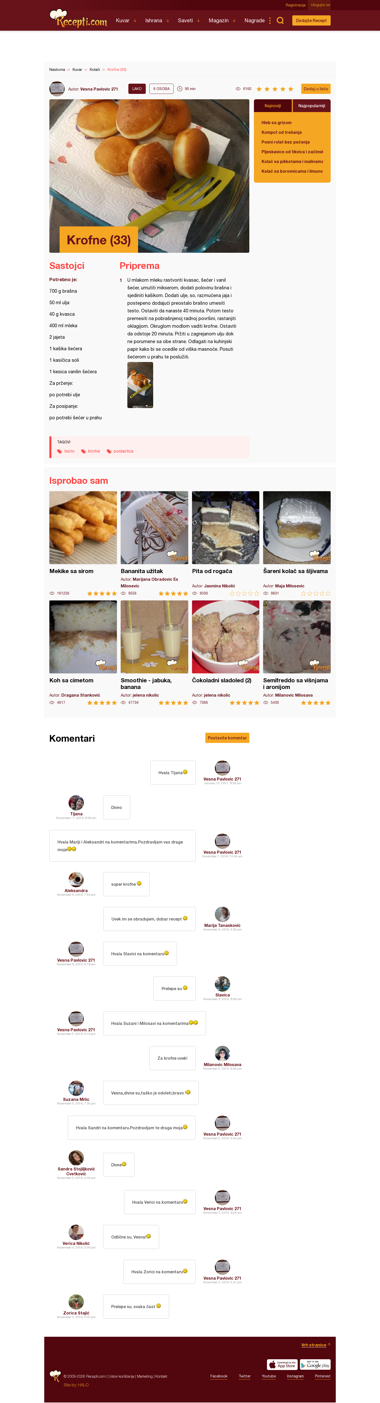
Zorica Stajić (76, 1313)
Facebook (218, 1377)
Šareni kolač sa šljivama (297, 543)
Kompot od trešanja (282, 132)
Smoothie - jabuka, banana (154, 652)
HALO (83, 1385)
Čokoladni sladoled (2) (226, 652)
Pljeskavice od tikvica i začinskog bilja (292, 151)
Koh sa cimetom (83, 652)
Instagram (295, 1377)
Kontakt (161, 1377)
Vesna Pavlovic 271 (99, 88)
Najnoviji (273, 105)
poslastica (123, 451)
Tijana (76, 813)
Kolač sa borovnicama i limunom (292, 171)
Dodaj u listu (316, 88)
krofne (94, 451)
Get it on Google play (315, 1365)
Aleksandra (76, 891)
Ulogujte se (321, 5)
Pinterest (323, 1377)
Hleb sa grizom (277, 122)
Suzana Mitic (76, 1099)
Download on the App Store (282, 1365)
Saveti (185, 20)
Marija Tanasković (222, 925)
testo (69, 451)
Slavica (222, 995)
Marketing (145, 1377)
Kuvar (122, 20)
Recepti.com (78, 18)
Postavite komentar (227, 737)
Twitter (245, 1377)
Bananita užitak (154, 543)
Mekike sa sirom (83, 543)
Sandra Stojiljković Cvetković (76, 1172)
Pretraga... (280, 20)
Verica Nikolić (76, 1243)
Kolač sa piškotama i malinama (292, 161)
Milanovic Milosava (222, 1064)
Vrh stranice (313, 1345)
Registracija (296, 5)
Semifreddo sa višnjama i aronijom (297, 652)
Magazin (219, 20)
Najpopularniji (311, 105)
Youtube (269, 1377)
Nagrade (254, 20)
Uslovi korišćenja (121, 1377)
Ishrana (153, 20)
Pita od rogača (226, 543)
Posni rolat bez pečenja (286, 141)
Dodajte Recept (311, 20)
